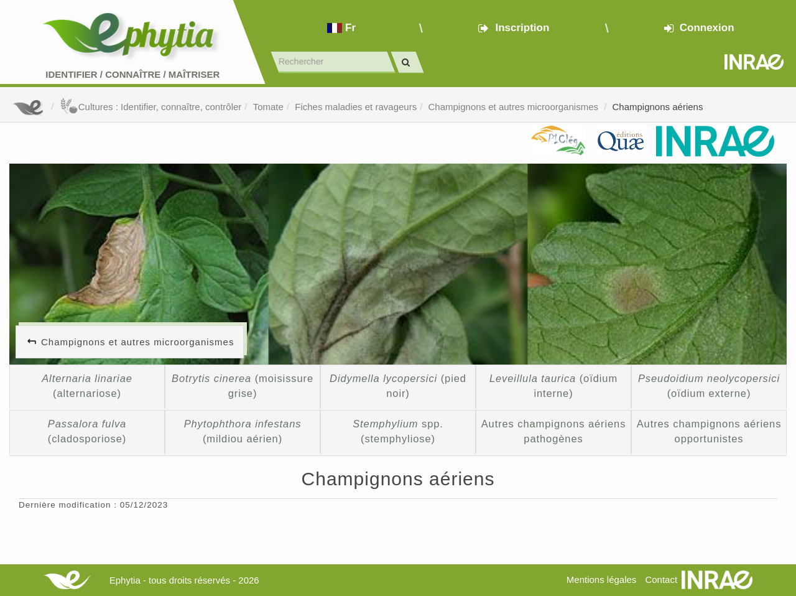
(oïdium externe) (709, 386)
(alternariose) (87, 386)
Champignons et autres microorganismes (514, 106)
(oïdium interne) (553, 386)
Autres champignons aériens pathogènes (553, 431)
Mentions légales (602, 579)
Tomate (268, 106)
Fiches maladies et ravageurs (356, 106)
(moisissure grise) (242, 386)
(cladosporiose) (87, 431)
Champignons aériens (657, 106)
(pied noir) (398, 386)
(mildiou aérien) (243, 431)
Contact (661, 579)
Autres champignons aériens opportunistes (709, 431)
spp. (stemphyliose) (398, 431)
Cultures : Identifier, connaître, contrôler (151, 106)
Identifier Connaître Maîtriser (132, 74)
